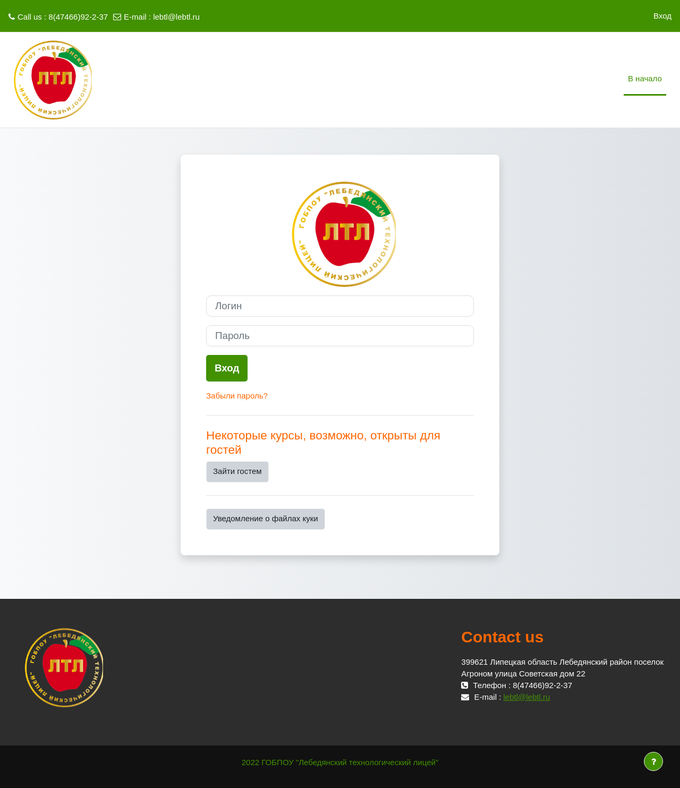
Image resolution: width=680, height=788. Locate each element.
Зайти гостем (237, 471)
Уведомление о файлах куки (265, 518)
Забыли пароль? (237, 395)
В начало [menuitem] (645, 78)
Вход (662, 15)
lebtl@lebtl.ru (176, 16)
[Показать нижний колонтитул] (653, 761)
